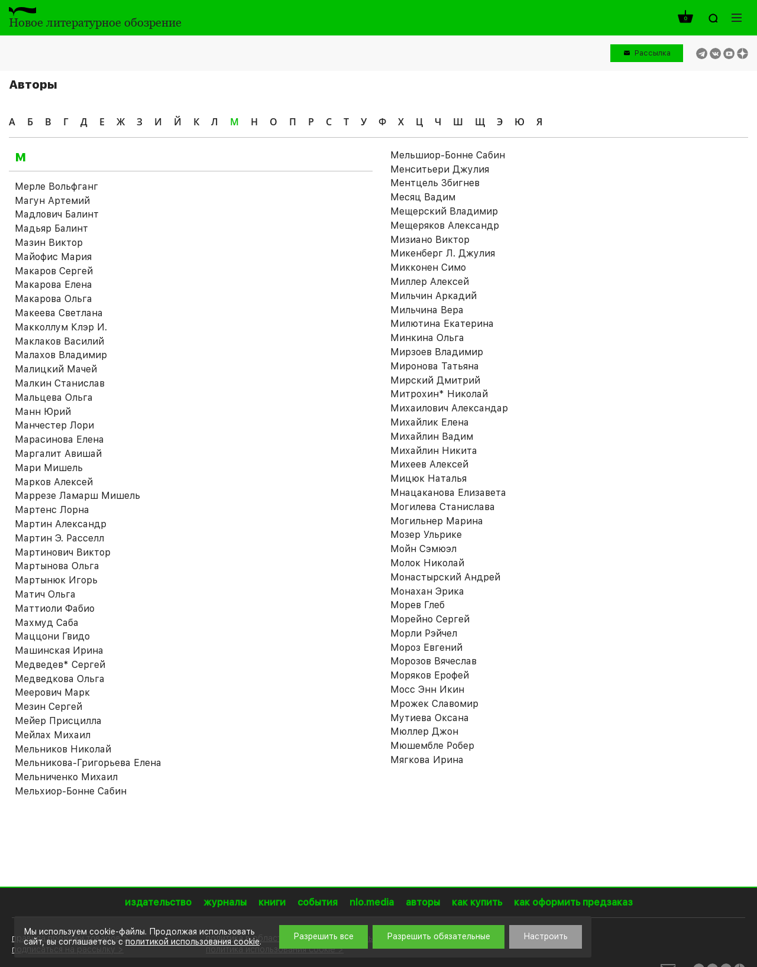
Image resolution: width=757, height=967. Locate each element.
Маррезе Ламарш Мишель (77, 495)
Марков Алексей (54, 482)
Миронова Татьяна (434, 366)
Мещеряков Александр (444, 225)
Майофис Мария (53, 256)
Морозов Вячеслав (433, 661)
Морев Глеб (417, 605)
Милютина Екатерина (442, 323)
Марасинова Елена (59, 439)
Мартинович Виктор (63, 552)
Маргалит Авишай (58, 453)
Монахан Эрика (427, 591)
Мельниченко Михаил (66, 777)
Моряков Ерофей (429, 675)
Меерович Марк (52, 692)
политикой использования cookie (192, 941)
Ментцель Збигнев (435, 183)
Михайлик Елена (429, 422)
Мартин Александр (60, 524)
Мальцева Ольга (54, 397)
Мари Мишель (49, 467)
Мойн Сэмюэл (423, 548)
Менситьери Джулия (439, 169)
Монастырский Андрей (445, 577)
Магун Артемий (52, 200)
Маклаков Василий (59, 341)
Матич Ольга (45, 594)
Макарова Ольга (53, 298)
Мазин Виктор (49, 242)
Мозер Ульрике (426, 534)
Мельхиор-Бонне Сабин (71, 791)
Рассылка (653, 52)
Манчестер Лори (54, 425)
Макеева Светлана (59, 313)
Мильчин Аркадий (433, 295)
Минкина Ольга (427, 337)
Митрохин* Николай (439, 394)
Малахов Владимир (61, 355)
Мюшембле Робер (432, 745)
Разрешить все (323, 936)
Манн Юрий (43, 411)
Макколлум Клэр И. (61, 327)
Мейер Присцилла (58, 720)
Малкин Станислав (60, 383)
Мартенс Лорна (52, 509)
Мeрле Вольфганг (56, 186)
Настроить (545, 936)
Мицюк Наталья (428, 478)
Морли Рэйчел (423, 633)
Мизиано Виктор (430, 239)
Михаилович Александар (449, 408)
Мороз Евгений (426, 647)
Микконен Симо (428, 267)
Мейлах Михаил (52, 735)
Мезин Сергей (48, 706)
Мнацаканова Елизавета (448, 492)
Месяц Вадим (422, 197)
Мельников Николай (63, 749)
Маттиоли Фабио (55, 608)
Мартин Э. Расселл (59, 538)
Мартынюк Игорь (56, 580)
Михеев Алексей (429, 464)
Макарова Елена (53, 284)
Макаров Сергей (54, 271)
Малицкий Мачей (56, 369)
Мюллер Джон (424, 731)
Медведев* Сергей (60, 664)
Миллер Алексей (429, 281)
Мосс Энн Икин (427, 689)
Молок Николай (427, 563)
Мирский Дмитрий (435, 380)
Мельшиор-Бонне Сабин (447, 155)
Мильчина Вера (427, 310)
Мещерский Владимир (444, 211)
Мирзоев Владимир (436, 352)
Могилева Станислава (442, 506)
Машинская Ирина (59, 650)
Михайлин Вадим (431, 436)
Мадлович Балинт (57, 214)
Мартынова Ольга (57, 566)
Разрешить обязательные (438, 936)
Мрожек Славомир (434, 703)
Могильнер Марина (436, 521)
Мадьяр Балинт (51, 228)
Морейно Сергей (430, 619)
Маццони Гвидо (52, 636)
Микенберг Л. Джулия (442, 253)
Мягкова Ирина (427, 759)
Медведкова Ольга (60, 678)
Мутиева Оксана (429, 717)
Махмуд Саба (47, 622)
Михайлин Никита (433, 450)
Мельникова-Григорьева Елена (88, 762)
